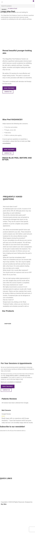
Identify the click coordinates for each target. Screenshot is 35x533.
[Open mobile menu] (28, 1)
